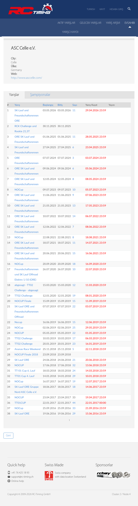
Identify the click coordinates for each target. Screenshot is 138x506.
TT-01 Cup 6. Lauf (25, 370)
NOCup (19, 189)
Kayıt (102, 9)
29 (73, 376)
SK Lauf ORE (22, 359)
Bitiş (60, 104)
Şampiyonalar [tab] (40, 95)
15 (73, 253)
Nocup (18, 322)
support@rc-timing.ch (22, 477)
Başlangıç (48, 104)
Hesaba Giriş (116, 9)
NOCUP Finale (23, 300)
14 (73, 216)
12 (73, 285)
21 (73, 359)
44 (73, 402)
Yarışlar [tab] (14, 95)
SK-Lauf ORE (22, 413)
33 (73, 408)
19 (73, 295)
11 (73, 110)
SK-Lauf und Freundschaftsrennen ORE (27, 115)
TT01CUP (20, 402)
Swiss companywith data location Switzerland (65, 475)
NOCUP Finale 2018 (26, 354)
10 (73, 189)
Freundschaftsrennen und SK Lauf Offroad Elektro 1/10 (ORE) (27, 274)
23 (73, 343)
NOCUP (19, 332)
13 (73, 205)
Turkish (91, 9)
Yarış (17, 104)
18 (73, 263)
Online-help (17, 481)
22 (73, 306)
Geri (8, 435)
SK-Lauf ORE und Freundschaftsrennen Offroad (27, 311)
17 (73, 338)
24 (73, 370)
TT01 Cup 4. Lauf (24, 376)
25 (73, 327)
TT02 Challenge (24, 295)
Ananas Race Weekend (28, 349)
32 (73, 365)
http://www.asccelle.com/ (26, 78)
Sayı (74, 104)
